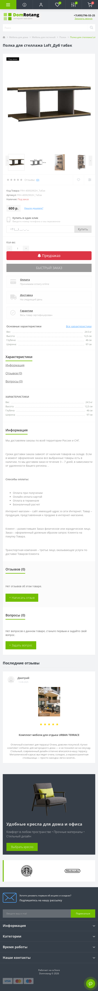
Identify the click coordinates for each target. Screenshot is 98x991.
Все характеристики (79, 326)
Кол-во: (11, 242)
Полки (62, 37)
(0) (37, 180)
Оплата (25, 279)
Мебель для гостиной (44, 37)
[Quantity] (17, 248)
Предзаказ (49, 255)
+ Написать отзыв (22, 598)
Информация (15, 365)
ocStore (56, 970)
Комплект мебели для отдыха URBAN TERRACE (49, 735)
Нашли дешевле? (33, 208)
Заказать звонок (83, 18)
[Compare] (89, 180)
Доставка (26, 295)
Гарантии (26, 310)
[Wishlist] (78, 180)
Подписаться (83, 913)
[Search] (91, 27)
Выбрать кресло (22, 847)
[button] (41, 4)
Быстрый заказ (49, 268)
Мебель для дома (18, 37)
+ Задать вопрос (21, 645)
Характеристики (19, 357)
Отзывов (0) (14, 373)
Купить (83, 229)
